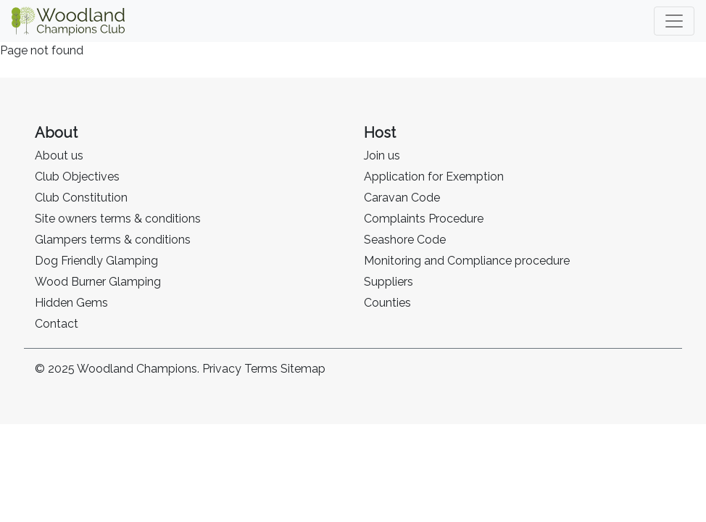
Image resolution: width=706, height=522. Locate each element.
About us (59, 155)
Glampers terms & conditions (113, 239)
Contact (56, 324)
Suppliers (388, 282)
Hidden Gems (71, 303)
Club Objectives (77, 176)
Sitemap (303, 369)
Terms (261, 369)
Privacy (221, 369)
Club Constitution (81, 197)
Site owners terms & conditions (118, 218)
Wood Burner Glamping (98, 282)
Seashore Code (405, 239)
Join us (382, 155)
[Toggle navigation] (674, 21)
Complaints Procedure (423, 218)
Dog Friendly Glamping (96, 261)
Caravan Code (402, 197)
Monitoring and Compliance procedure (467, 261)
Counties (387, 303)
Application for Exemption (434, 176)
